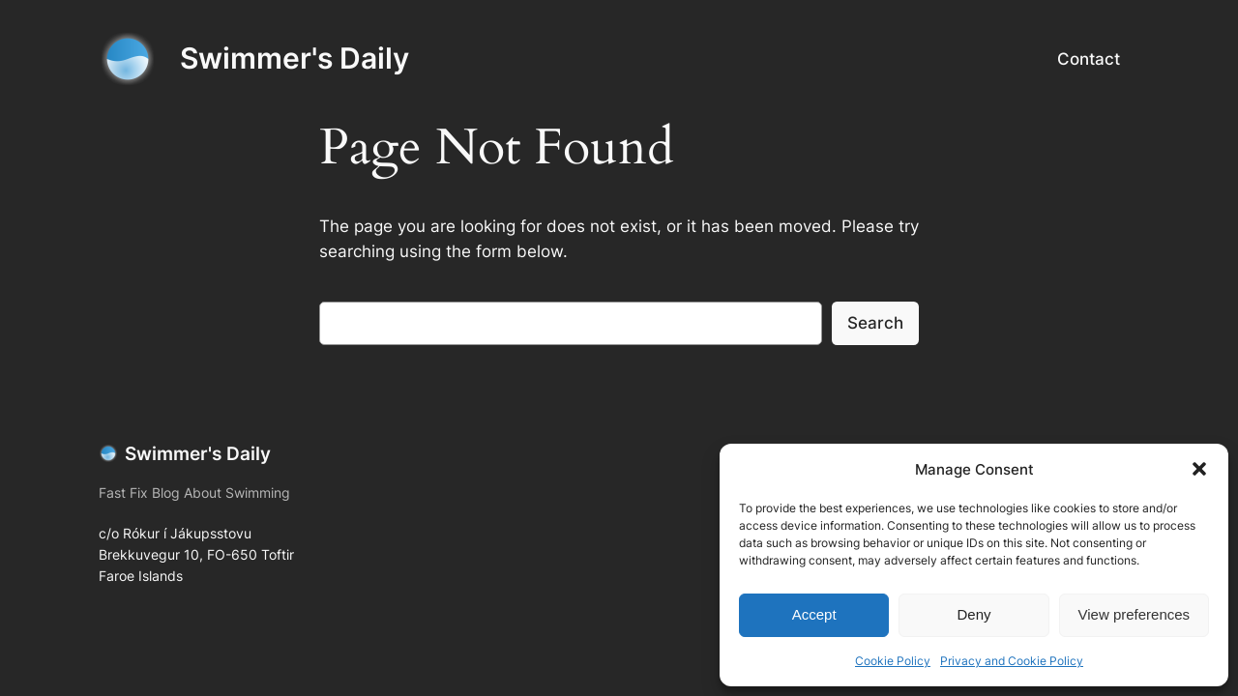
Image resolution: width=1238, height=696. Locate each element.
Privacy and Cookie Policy (1011, 660)
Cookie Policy (892, 660)
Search (875, 323)
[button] (1199, 468)
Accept (814, 614)
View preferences (1134, 614)
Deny (973, 614)
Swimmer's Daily (294, 58)
